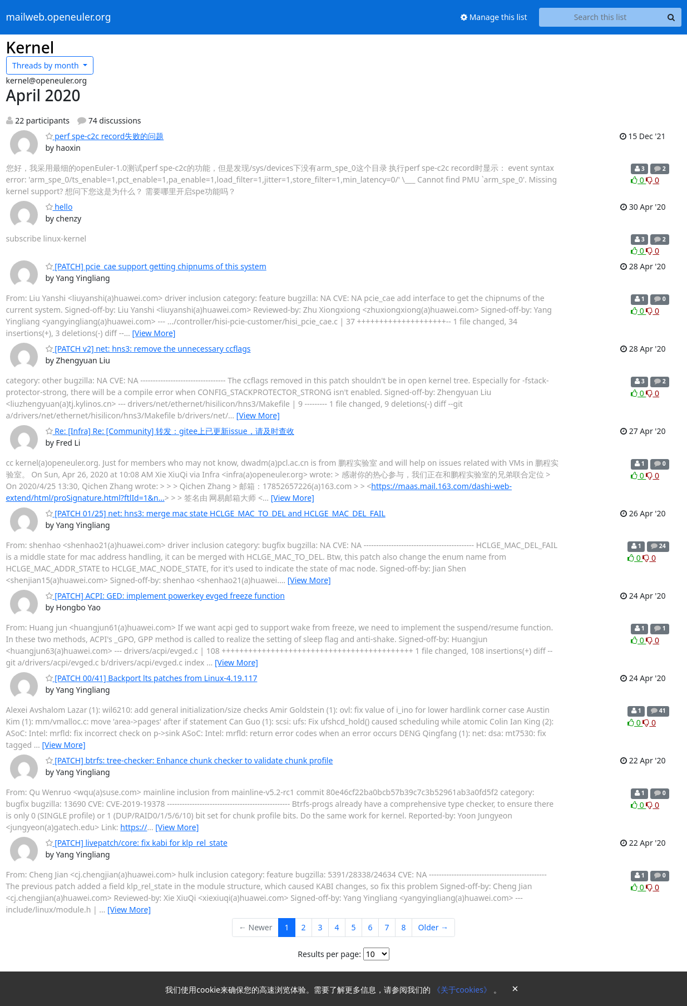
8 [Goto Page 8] (404, 927)
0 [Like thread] (638, 180)
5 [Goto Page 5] (354, 927)
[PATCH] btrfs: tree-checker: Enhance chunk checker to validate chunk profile (189, 760)
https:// (133, 827)
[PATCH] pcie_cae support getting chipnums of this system (156, 266)
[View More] (153, 333)
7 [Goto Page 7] (387, 927)
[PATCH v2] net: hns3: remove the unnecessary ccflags (148, 348)
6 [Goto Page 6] (370, 927)
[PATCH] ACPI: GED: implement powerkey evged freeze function (165, 595)
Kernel (30, 47)
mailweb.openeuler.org (58, 17)
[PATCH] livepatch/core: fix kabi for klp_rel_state (137, 842)
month (46, 65)
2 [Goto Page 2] (304, 927)
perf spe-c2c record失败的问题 (105, 136)
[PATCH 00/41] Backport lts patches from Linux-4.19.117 (152, 678)
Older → (433, 927)
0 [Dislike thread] (652, 180)
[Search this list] (600, 17)
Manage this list (494, 17)
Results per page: (329, 954)
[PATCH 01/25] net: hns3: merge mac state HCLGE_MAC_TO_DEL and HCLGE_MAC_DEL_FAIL (215, 513)
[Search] (671, 17)
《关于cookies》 (463, 989)
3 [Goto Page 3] (320, 927)
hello (59, 206)
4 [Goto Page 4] (337, 927)
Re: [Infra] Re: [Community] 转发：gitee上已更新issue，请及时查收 (170, 431)
